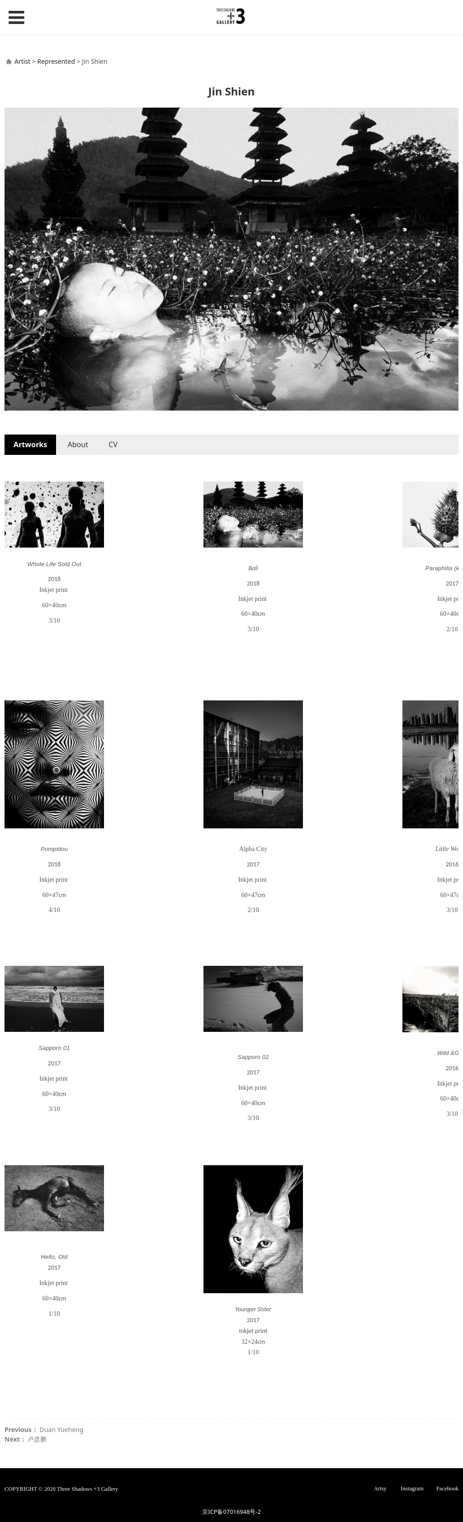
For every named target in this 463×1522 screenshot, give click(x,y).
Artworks (30, 444)
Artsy (380, 1488)
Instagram (412, 1488)
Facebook (447, 1488)
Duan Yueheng (61, 1429)
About (77, 444)
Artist (22, 61)
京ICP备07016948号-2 (231, 1512)
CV (113, 444)
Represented (56, 61)
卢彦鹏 (37, 1439)
